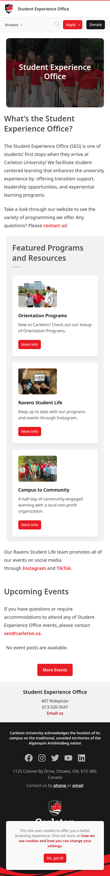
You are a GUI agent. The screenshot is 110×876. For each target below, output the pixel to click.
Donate (95, 24)
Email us (55, 713)
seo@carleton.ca (22, 633)
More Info (29, 431)
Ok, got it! (55, 858)
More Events (55, 670)
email (77, 785)
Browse (12, 24)
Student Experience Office (43, 8)
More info (29, 344)
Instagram (34, 568)
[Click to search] (57, 24)
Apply (71, 24)
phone (60, 785)
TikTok (64, 568)
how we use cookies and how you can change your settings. (57, 840)
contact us (54, 225)
